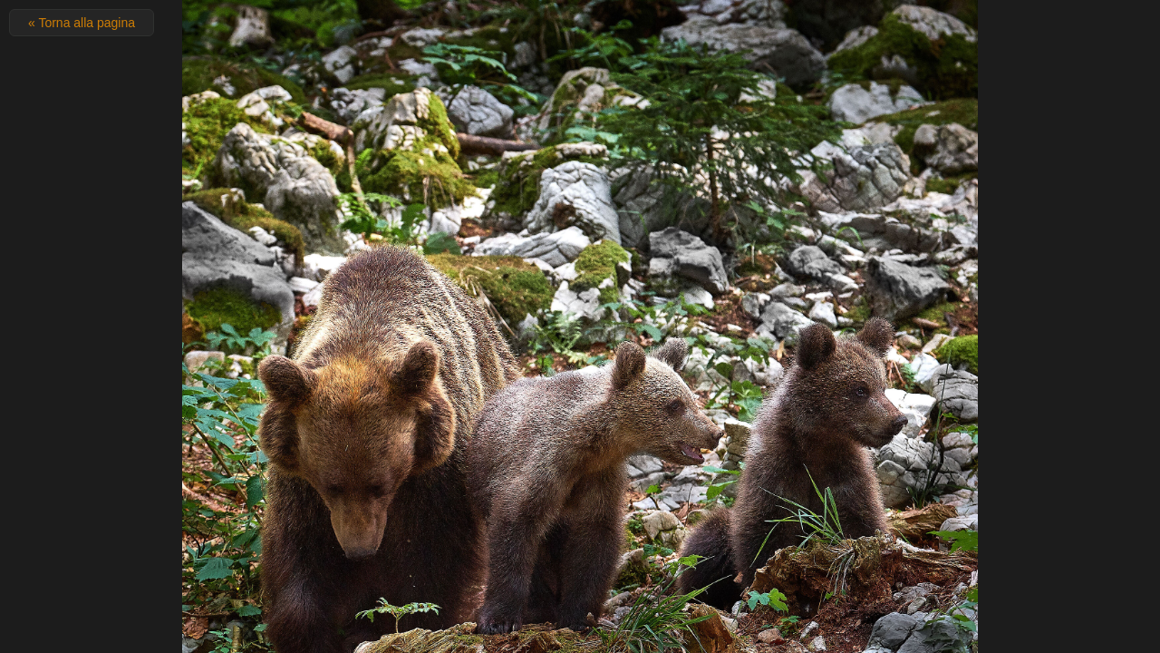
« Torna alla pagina (81, 22)
